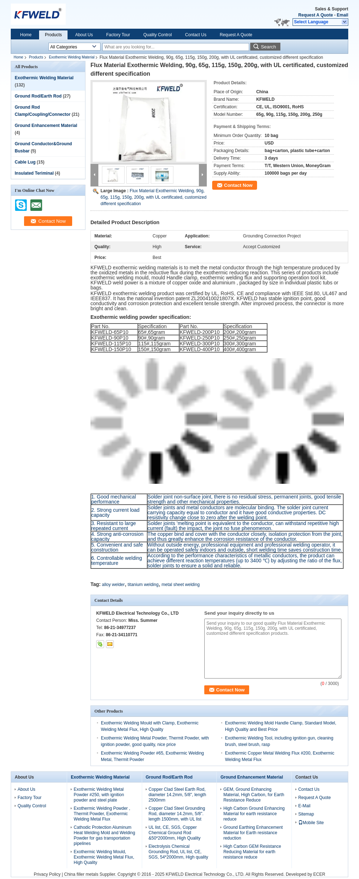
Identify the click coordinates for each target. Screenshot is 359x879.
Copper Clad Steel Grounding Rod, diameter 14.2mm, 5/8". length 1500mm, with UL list (177, 814)
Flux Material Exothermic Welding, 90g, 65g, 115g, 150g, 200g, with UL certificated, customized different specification (153, 197)
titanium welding (143, 584)
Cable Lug (25, 162)
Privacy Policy (47, 874)
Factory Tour (118, 34)
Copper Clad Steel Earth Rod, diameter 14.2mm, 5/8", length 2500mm (177, 795)
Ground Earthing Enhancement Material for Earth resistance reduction (253, 833)
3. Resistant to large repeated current (113, 525)
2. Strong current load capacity (115, 512)
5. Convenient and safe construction (117, 547)
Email (342, 15)
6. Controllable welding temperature (116, 560)
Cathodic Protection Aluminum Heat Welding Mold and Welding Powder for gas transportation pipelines (104, 835)
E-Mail (304, 805)
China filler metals (81, 874)
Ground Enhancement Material (46, 125)
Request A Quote (315, 15)
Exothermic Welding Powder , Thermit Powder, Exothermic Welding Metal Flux (102, 814)
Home (26, 34)
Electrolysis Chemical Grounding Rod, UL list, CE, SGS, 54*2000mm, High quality (178, 852)
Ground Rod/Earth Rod (38, 96)
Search (268, 46)
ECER (319, 874)
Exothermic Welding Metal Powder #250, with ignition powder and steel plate (99, 795)
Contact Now (238, 185)
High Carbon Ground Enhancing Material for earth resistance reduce (254, 814)
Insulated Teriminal (34, 173)
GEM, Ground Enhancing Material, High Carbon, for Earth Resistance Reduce (253, 795)
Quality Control (157, 34)
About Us (84, 34)
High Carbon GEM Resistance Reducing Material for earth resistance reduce (252, 852)
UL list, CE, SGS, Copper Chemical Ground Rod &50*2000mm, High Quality (175, 833)
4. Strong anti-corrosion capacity (117, 536)
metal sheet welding (181, 584)
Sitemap (306, 814)
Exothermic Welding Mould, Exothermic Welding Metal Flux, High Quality (104, 857)
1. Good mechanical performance (113, 499)
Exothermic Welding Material (71, 57)
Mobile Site (311, 822)
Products (53, 34)
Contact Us (195, 34)
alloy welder (113, 584)
